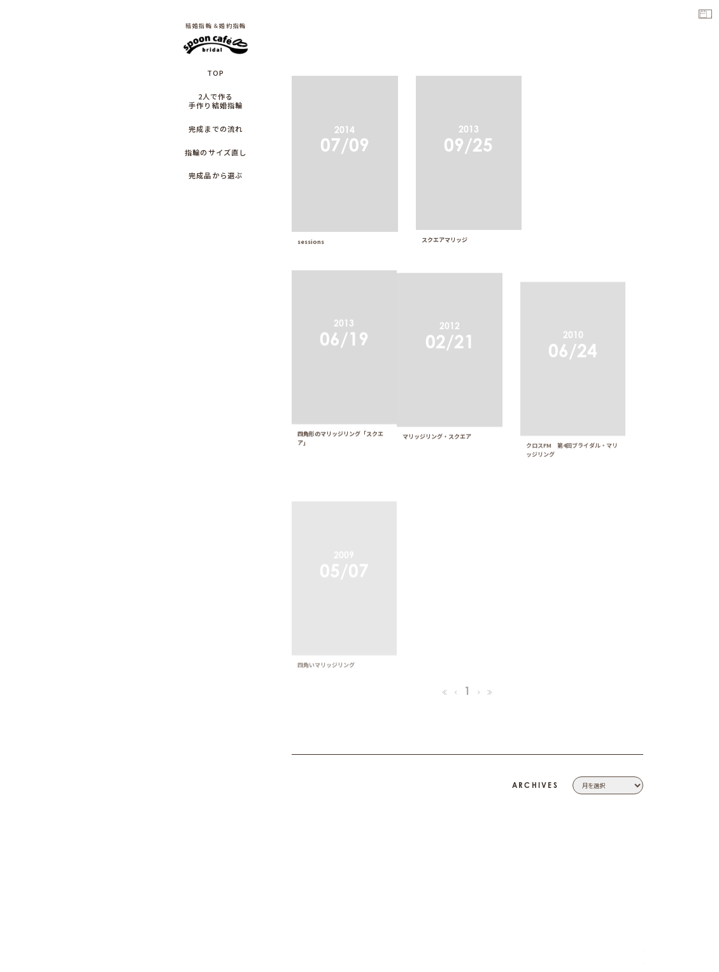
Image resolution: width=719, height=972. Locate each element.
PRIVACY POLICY (615, 799)
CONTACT (627, 786)
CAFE (634, 849)
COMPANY (626, 773)
